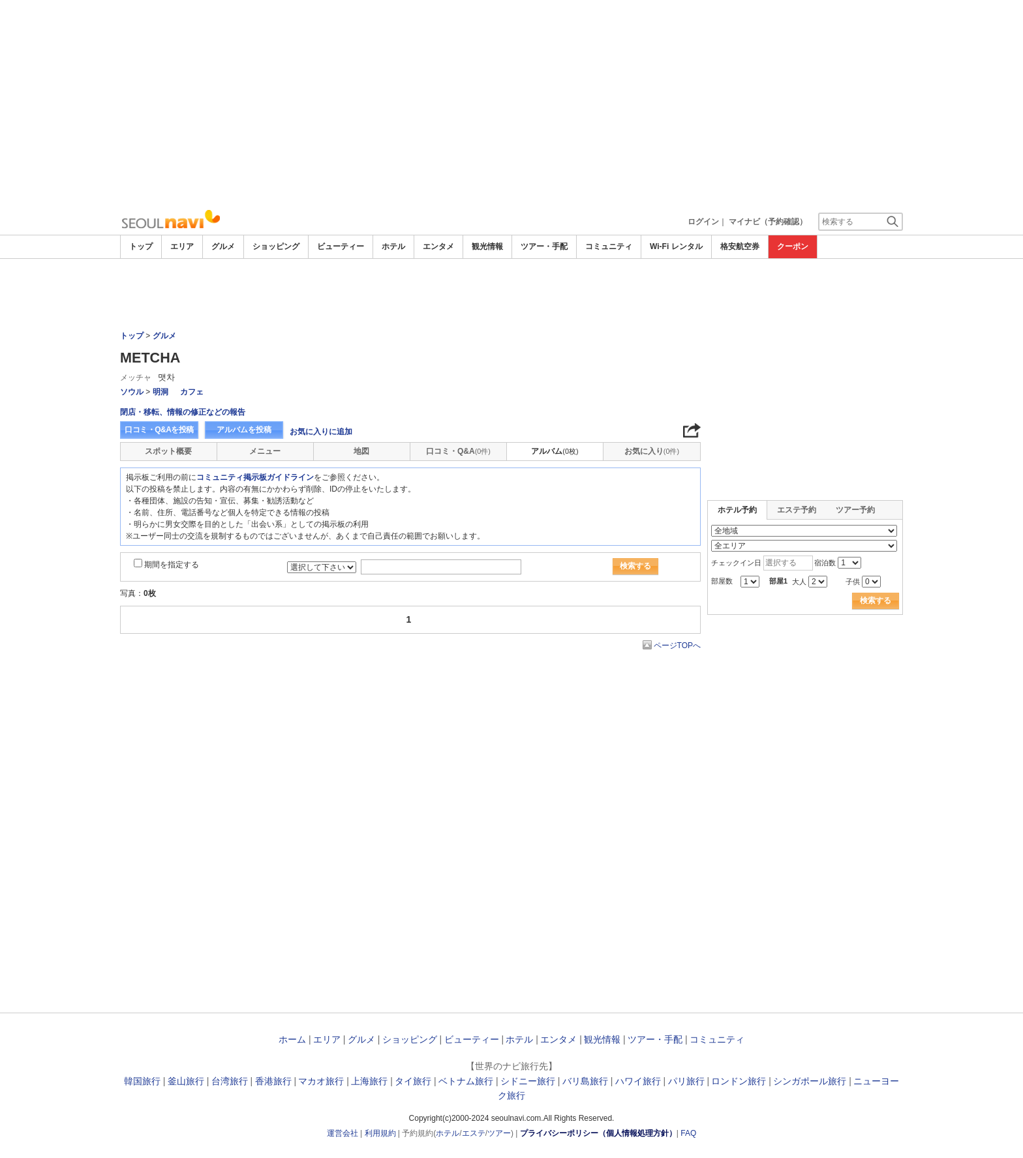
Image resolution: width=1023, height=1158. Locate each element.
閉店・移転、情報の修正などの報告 (182, 412)
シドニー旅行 (527, 1081)
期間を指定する (171, 564)
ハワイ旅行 (638, 1081)
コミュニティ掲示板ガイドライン (255, 477)
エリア (182, 246)
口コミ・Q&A (458, 451)
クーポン (792, 246)
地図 (361, 451)
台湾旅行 (229, 1081)
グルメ (223, 246)
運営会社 (342, 1133)
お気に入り (651, 451)
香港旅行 (273, 1081)
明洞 (160, 391)
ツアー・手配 (544, 246)
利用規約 (380, 1133)
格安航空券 (739, 246)
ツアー (499, 1133)
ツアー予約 (855, 509)
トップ (141, 246)
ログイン (703, 221)
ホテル (393, 246)
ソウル (132, 391)
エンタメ (438, 246)
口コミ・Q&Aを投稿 (159, 429)
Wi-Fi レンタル (676, 246)
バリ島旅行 (585, 1081)
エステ (473, 1133)
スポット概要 (168, 451)
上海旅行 (369, 1081)
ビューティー (340, 246)
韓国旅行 (142, 1081)
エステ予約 (796, 509)
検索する (635, 566)
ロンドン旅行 (738, 1081)
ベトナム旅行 (465, 1081)
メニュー (265, 451)
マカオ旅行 (321, 1081)
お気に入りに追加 (321, 431)
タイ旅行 (413, 1081)
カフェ (192, 391)
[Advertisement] (511, 104)
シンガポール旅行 (809, 1081)
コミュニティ (608, 246)
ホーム (292, 1039)
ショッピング (275, 246)
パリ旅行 (686, 1081)
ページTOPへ (677, 645)
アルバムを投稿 (244, 429)
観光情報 (487, 246)
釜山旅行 (186, 1081)
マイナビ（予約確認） (768, 221)
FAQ (688, 1133)
